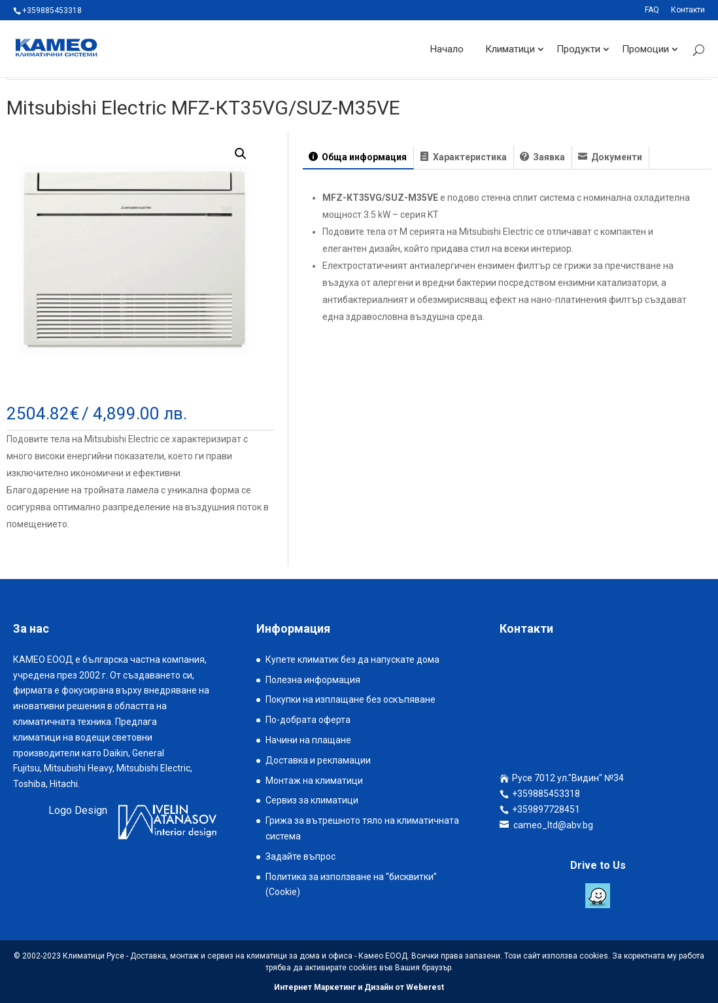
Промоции (645, 48)
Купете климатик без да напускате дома (352, 659)
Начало (447, 48)
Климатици (510, 48)
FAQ (652, 10)
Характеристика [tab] (469, 157)
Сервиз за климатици (311, 800)
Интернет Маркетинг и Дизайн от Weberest (359, 987)
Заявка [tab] (548, 157)
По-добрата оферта (307, 719)
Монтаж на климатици (314, 780)
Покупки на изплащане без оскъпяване (350, 699)
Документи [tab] (615, 157)
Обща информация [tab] (363, 157)
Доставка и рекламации (318, 760)
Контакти (688, 10)
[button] (240, 154)
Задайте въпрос (300, 856)
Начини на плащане (308, 740)
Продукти (578, 48)
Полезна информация (312, 680)
